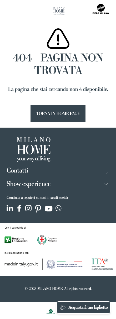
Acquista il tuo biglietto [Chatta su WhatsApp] (83, 307)
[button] (106, 173)
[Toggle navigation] (10, 11)
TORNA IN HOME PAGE (58, 113)
